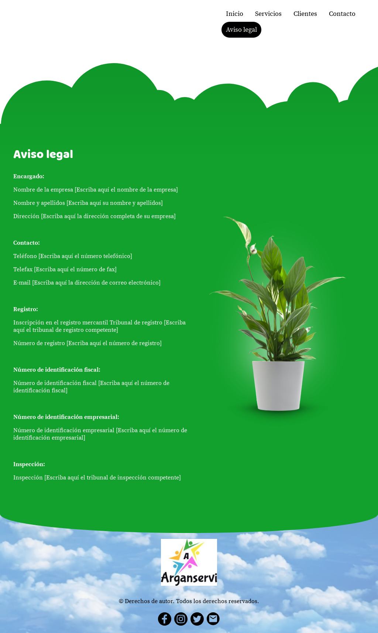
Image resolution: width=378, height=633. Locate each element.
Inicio (234, 14)
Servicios (268, 14)
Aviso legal (241, 29)
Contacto (342, 14)
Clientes (305, 14)
